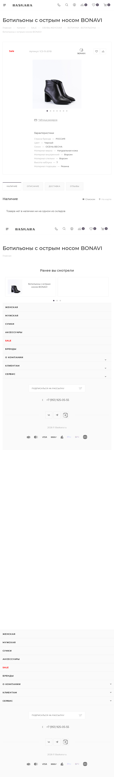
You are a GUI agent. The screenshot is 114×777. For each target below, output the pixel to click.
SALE (8, 340)
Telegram (57, 415)
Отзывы (74, 186)
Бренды (10, 349)
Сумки (9, 324)
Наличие (12, 186)
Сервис (10, 374)
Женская (11, 307)
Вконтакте (48, 415)
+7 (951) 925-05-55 (57, 400)
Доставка (54, 186)
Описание (33, 186)
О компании (14, 357)
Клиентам (12, 365)
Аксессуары (13, 332)
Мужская (11, 315)
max (65, 415)
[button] (47, 111)
